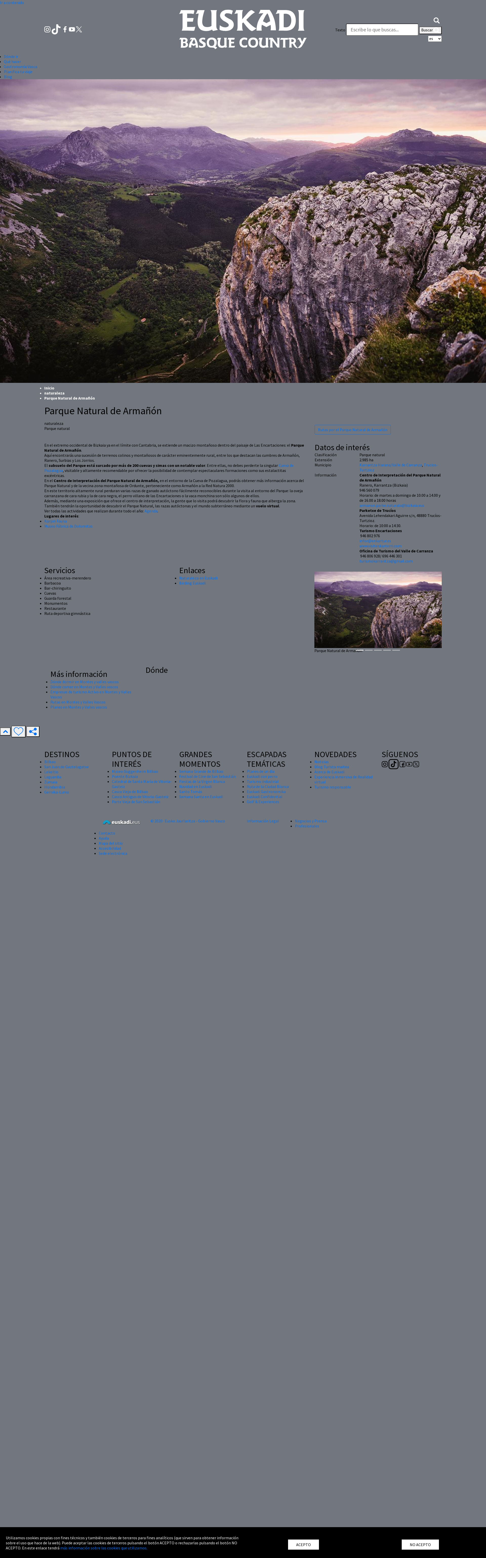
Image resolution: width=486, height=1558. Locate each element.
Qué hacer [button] (12, 61)
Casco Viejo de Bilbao (130, 791)
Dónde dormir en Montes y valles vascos (84, 681)
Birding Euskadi (192, 583)
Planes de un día (260, 771)
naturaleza (54, 393)
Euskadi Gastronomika (266, 791)
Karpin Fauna (55, 521)
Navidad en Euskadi (195, 786)
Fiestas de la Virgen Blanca (202, 781)
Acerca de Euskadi (329, 771)
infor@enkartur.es (375, 540)
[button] (437, 19)
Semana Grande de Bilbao (201, 771)
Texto (340, 29)
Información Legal (263, 820)
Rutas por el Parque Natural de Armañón (353, 429)
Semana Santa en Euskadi (201, 796)
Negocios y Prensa (311, 820)
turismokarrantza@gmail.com (386, 561)
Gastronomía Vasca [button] (20, 66)
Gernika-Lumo (56, 792)
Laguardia (52, 776)
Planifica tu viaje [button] (18, 71)
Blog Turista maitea (331, 766)
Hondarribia (54, 787)
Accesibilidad (110, 848)
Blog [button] (8, 76)
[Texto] (382, 30)
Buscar (430, 30)
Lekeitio (51, 771)
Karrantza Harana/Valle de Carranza (390, 464)
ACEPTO (303, 1544)
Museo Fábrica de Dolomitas (68, 526)
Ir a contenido (12, 2)
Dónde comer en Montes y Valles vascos (84, 686)
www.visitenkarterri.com (380, 545)
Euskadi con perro (262, 776)
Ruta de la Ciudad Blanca (268, 786)
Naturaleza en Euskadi (198, 577)
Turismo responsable (332, 787)
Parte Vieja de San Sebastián (136, 801)
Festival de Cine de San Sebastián (207, 776)
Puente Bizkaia (125, 776)
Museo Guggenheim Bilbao (135, 771)
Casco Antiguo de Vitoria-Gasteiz (140, 796)
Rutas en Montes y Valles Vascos (78, 701)
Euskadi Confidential (264, 796)
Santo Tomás (190, 791)
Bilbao (50, 761)
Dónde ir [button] (11, 56)
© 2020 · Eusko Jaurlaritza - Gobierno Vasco (188, 820)
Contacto (107, 833)
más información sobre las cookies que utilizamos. (103, 1547)
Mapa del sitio (111, 843)
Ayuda (104, 838)
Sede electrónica (113, 853)
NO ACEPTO (420, 1544)
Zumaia (50, 781)
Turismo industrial (263, 781)
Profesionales (307, 825)
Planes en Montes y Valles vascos (78, 707)
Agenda (151, 510)
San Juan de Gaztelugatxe (66, 766)
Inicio (49, 387)
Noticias (321, 761)
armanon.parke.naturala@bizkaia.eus (391, 505)
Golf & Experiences (263, 801)
